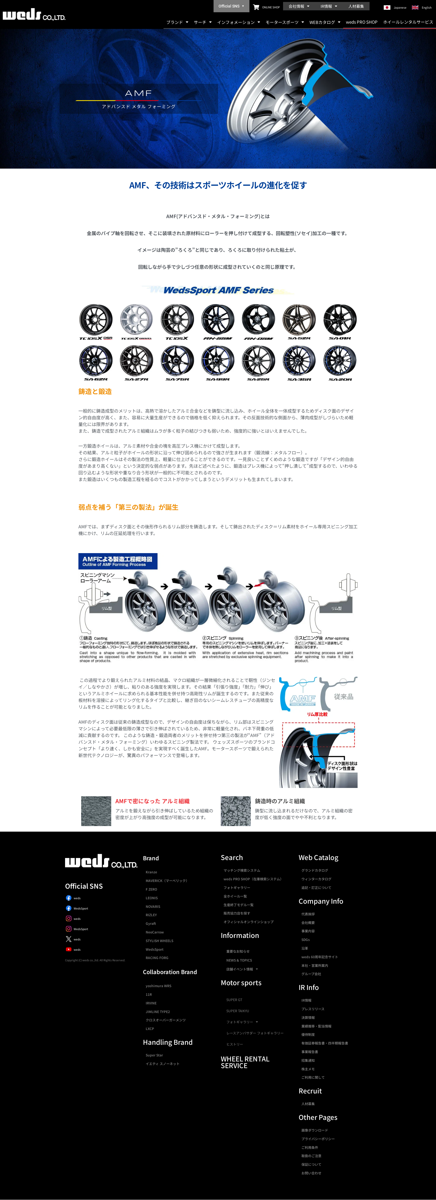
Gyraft (151, 923)
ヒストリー (234, 1044)
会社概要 (308, 922)
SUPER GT (234, 999)
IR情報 (329, 6)
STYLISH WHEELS (159, 940)
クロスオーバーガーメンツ (166, 1019)
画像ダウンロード (314, 1130)
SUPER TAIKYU (237, 1010)
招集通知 (308, 1060)
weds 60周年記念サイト (319, 956)
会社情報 (299, 6)
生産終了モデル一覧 (239, 904)
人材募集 (356, 6)
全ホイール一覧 (235, 896)
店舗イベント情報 (242, 969)
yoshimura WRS (158, 985)
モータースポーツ (285, 22)
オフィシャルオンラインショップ (249, 921)
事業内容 (308, 930)
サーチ (203, 22)
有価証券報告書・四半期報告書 (324, 1043)
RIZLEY (151, 914)
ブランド (177, 22)
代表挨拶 (308, 913)
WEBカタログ (324, 22)
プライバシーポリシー (318, 1138)
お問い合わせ (311, 1173)
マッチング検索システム (242, 870)
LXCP (150, 1028)
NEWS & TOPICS (239, 960)
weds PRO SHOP (362, 22)
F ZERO (151, 889)
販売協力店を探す (237, 913)
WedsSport (155, 949)
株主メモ (308, 1068)
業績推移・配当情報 (316, 1026)
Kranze (151, 871)
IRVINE (151, 1003)
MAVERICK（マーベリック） (167, 880)
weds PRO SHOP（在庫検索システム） (253, 878)
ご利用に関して (313, 1077)
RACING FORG (157, 957)
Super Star (154, 1055)
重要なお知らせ (238, 951)
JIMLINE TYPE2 (158, 1011)
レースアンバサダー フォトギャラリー (255, 1033)
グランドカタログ (314, 870)
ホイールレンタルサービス (408, 22)
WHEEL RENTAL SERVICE (245, 1062)
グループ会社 (311, 973)
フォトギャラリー (237, 887)
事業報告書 (309, 1051)
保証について (311, 1164)
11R (149, 994)
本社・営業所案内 (314, 965)
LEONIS (152, 897)
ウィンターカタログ (316, 878)
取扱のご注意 (311, 1155)
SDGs (305, 939)
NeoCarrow (155, 932)
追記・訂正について (316, 887)
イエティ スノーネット (163, 1063)
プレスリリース (312, 1008)
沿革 (304, 948)
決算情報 (308, 1017)
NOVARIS (153, 906)
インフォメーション (238, 22)
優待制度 (308, 1034)
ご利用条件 (309, 1147)
